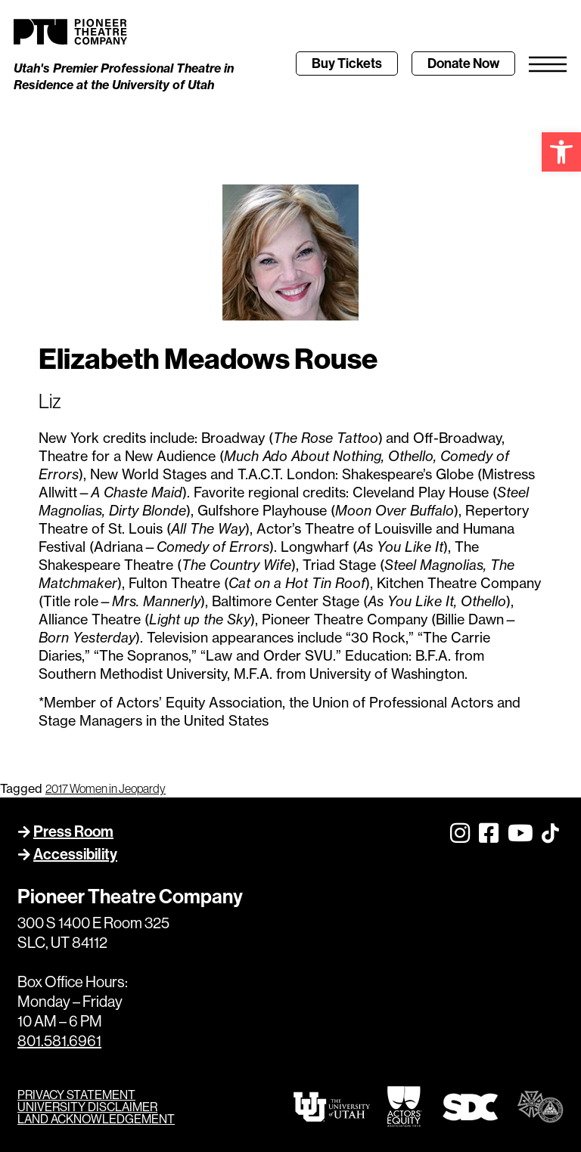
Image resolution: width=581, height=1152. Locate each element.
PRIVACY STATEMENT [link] (76, 1094)
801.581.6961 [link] (59, 1040)
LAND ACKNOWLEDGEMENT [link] (96, 1118)
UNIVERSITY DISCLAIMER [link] (87, 1106)
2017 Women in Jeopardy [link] (105, 788)
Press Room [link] (73, 831)
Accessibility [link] (75, 853)
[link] (561, 152)
